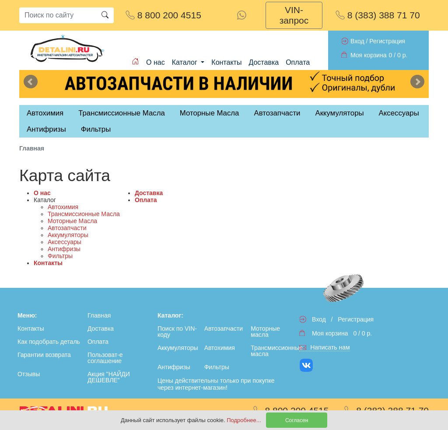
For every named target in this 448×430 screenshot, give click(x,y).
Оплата (298, 62)
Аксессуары (64, 241)
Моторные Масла (72, 220)
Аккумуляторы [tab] (339, 113)
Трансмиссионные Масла (84, 213)
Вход (357, 41)
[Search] (57, 15)
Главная (99, 315)
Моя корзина (368, 55)
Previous (31, 82)
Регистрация (387, 41)
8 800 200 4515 (163, 15)
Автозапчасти (277, 113)
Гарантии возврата (44, 354)
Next (417, 82)
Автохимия (63, 206)
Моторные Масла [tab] (209, 113)
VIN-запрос (294, 15)
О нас (155, 62)
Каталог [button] (186, 62)
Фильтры (96, 129)
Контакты (226, 62)
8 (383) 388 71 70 (378, 15)
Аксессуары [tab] (399, 113)
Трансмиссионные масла (272, 350)
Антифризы (64, 248)
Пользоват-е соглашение (105, 357)
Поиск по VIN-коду (177, 331)
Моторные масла (265, 331)
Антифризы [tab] (46, 129)
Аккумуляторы (68, 234)
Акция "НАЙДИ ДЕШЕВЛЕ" (109, 377)
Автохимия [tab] (45, 113)
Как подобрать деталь (49, 341)
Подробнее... (244, 420)
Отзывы (29, 374)
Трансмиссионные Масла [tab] (121, 113)
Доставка (263, 62)
